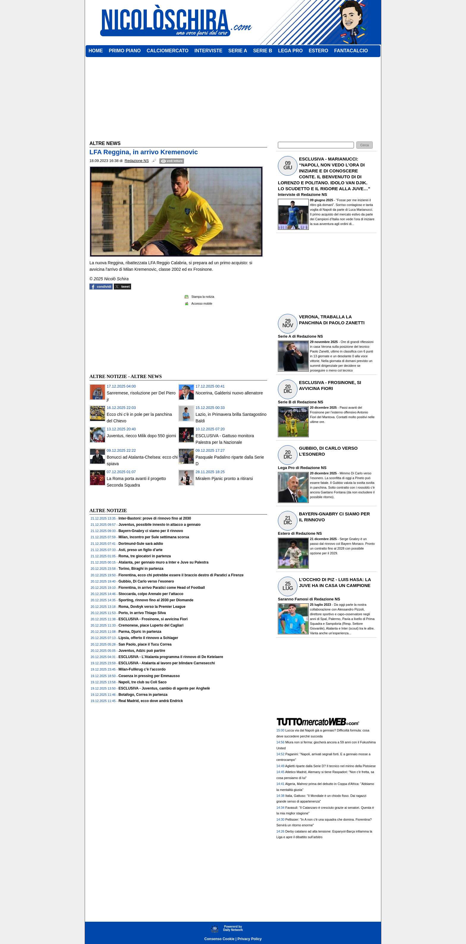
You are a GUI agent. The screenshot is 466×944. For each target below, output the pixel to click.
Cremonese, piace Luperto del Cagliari (151, 625)
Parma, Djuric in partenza (140, 632)
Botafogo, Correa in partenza (143, 695)
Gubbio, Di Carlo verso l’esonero (146, 581)
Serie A (284, 336)
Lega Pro (286, 467)
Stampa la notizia (202, 296)
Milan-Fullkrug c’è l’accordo (142, 669)
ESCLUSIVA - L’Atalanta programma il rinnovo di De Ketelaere (171, 657)
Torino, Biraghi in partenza (141, 569)
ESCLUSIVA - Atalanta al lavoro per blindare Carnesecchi (167, 663)
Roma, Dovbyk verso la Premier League (152, 607)
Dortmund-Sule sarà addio (141, 544)
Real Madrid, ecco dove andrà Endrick (151, 701)
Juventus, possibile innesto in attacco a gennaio (160, 525)
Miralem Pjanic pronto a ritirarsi (224, 478)
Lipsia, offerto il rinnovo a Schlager (148, 638)
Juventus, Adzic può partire (142, 651)
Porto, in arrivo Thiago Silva (142, 613)
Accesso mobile (201, 303)
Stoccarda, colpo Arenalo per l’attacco (151, 594)
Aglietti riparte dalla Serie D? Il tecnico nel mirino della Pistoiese (330, 766)
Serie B (284, 402)
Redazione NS (314, 194)
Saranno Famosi (293, 599)
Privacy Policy (249, 939)
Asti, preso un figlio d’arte (141, 550)
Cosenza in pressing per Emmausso (149, 676)
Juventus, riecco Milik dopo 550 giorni (141, 435)
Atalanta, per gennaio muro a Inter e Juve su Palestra (164, 562)
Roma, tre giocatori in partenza (145, 556)
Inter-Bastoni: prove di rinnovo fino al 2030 (155, 518)
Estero (284, 533)
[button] (364, 145)
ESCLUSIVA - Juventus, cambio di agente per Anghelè (164, 688)
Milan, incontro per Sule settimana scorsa (154, 537)
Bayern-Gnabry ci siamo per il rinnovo (151, 531)
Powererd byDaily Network (233, 928)
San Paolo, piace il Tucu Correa (145, 644)
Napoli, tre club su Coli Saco (143, 682)
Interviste (286, 194)
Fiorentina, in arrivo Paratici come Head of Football (162, 588)
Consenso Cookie (219, 939)
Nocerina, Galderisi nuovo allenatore (229, 393)
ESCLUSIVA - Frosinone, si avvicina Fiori (153, 619)
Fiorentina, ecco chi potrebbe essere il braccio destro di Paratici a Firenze (181, 575)
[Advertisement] (134, 331)
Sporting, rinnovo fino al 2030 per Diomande (156, 600)
